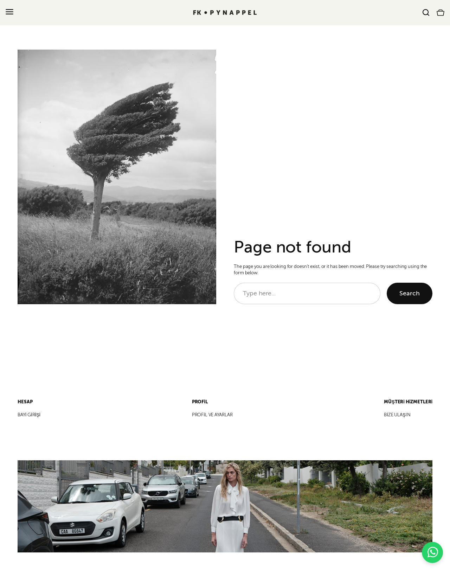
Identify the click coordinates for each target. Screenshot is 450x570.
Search (409, 293)
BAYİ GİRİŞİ (29, 414)
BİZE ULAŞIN (397, 414)
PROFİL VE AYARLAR (212, 414)
